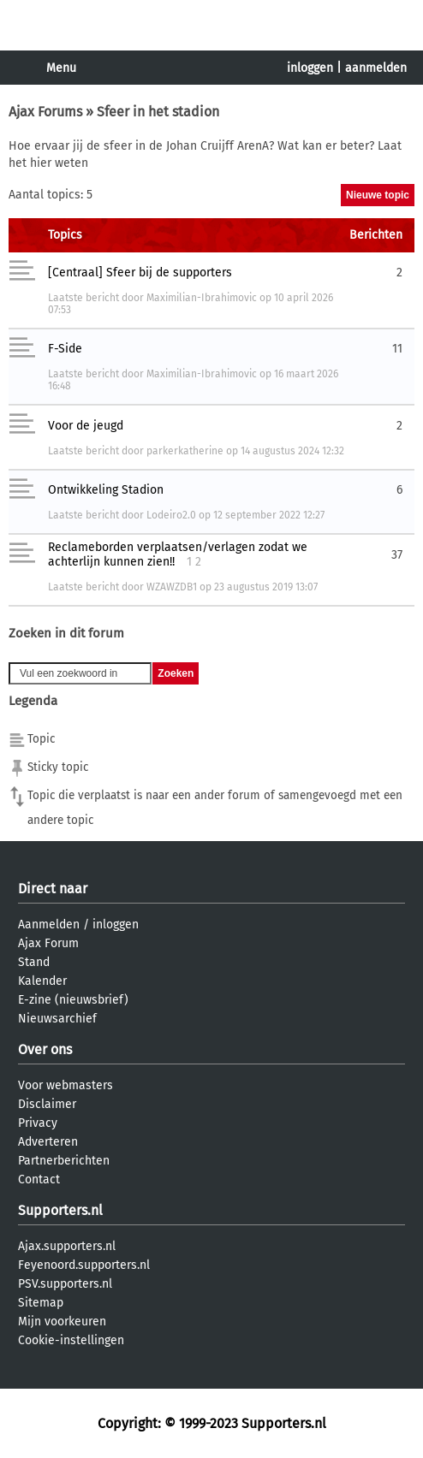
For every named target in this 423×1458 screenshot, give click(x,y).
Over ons (45, 1049)
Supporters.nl (60, 1210)
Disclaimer (47, 1104)
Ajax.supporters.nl (67, 1246)
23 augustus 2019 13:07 (266, 587)
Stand (34, 962)
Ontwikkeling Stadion (106, 490)
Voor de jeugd (85, 425)
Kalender (42, 981)
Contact (39, 1179)
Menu (61, 68)
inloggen (310, 68)
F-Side (65, 348)
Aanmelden (49, 924)
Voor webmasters (65, 1085)
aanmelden (376, 68)
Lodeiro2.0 (171, 515)
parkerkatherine (184, 451)
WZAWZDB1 (171, 587)
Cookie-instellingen (71, 1340)
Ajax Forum (48, 943)
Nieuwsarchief (57, 1018)
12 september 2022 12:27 (269, 515)
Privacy (37, 1123)
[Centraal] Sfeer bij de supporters (140, 272)
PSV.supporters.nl (65, 1284)
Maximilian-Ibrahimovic (201, 298)
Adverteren (48, 1142)
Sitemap (40, 1302)
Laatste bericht (83, 298)
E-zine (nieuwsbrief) (73, 1000)
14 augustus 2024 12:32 (292, 451)
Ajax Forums (45, 112)
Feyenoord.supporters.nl (84, 1265)
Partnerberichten (64, 1160)
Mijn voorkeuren (62, 1321)
